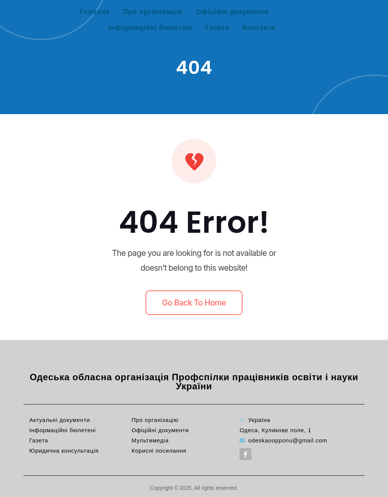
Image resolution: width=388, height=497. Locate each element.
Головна (95, 12)
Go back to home (194, 302)
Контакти (258, 27)
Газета (217, 27)
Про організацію (153, 12)
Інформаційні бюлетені (150, 27)
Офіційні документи (232, 12)
